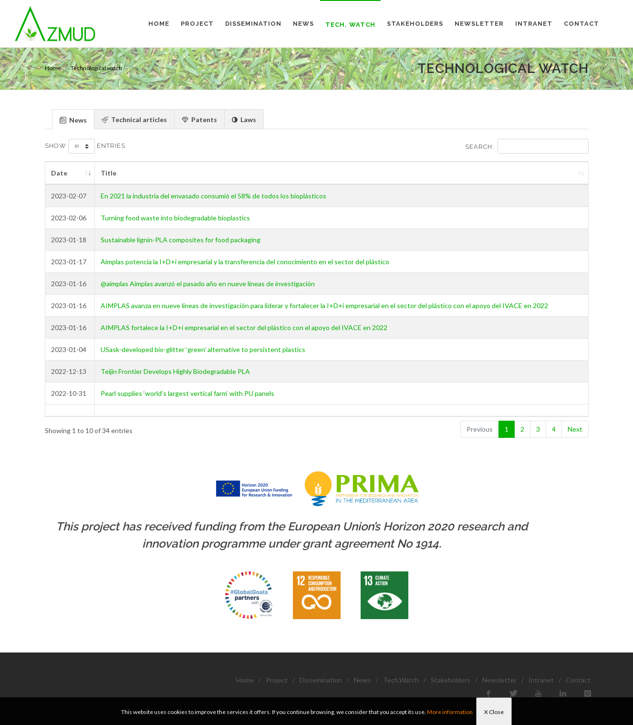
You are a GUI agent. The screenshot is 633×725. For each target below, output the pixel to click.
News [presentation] (73, 120)
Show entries (85, 146)
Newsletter (499, 680)
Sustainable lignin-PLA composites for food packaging (180, 240)
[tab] (73, 119)
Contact (578, 680)
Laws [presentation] (244, 119)
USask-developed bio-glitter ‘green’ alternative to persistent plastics (203, 349)
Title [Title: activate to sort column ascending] (108, 173)
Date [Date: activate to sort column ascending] (59, 173)
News (362, 680)
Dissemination (321, 680)
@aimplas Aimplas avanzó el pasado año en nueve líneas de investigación (208, 284)
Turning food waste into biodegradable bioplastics (175, 218)
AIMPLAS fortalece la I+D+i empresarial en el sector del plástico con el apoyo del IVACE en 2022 (244, 327)
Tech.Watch (401, 680)
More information (450, 711)
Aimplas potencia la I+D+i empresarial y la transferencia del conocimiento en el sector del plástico (245, 262)
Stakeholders (450, 680)
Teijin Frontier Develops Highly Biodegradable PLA (175, 371)
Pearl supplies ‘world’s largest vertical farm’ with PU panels (187, 393)
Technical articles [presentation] (134, 119)
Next (575, 429)
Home (53, 68)
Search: (527, 146)
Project (277, 680)
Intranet (541, 680)
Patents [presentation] (199, 119)
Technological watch (96, 68)
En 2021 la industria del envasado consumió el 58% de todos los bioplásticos (213, 196)
